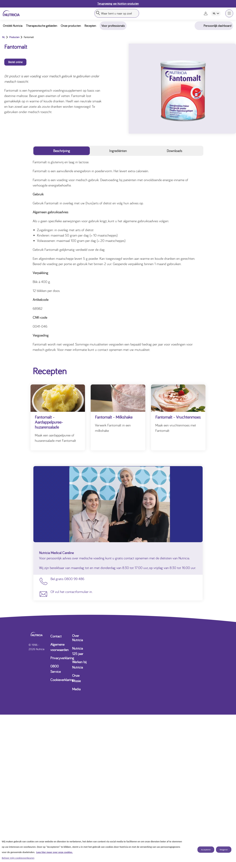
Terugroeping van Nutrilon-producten (118, 3)
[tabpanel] (118, 255)
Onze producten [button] (71, 26)
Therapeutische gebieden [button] (41, 26)
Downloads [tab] (174, 150)
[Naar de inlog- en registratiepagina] (206, 13)
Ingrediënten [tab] (118, 150)
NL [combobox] (214, 13)
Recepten (90, 26)
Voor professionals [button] (113, 26)
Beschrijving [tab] (61, 150)
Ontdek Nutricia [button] (12, 26)
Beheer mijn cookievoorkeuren (18, 857)
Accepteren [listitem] (206, 849)
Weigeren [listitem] (224, 849)
